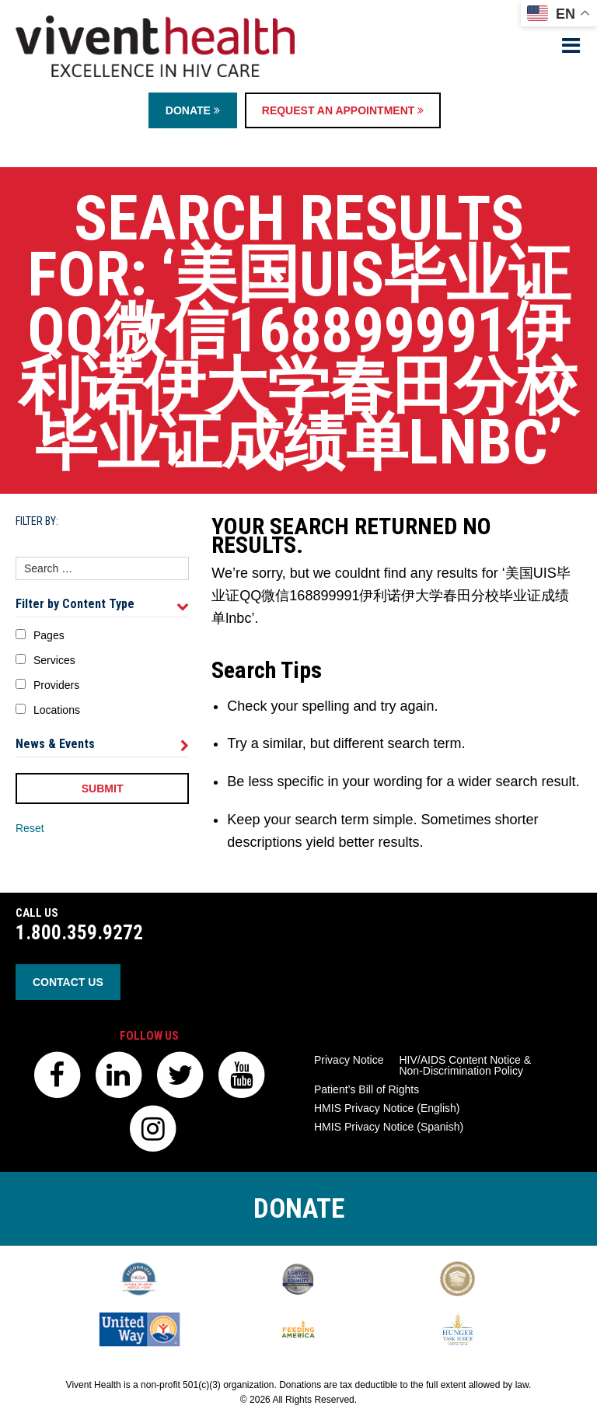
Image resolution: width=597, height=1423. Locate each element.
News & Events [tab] (102, 744)
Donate (193, 110)
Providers (56, 685)
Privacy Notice (348, 1060)
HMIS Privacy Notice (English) (387, 1108)
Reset (30, 828)
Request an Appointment (343, 110)
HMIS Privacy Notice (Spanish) (388, 1127)
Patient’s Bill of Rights (366, 1089)
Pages (49, 635)
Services (54, 660)
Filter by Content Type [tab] (102, 604)
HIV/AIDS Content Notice (465, 1065)
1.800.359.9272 (79, 932)
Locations (56, 710)
